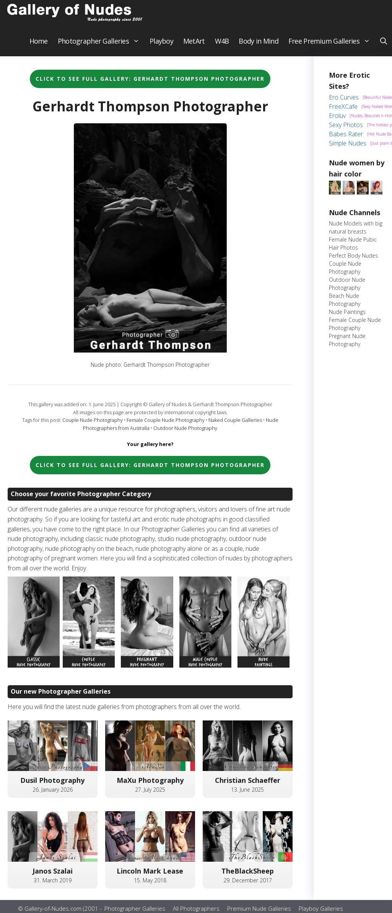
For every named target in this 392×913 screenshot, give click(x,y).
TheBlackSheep (247, 875)
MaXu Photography (150, 785)
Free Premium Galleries (331, 46)
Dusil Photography (52, 785)
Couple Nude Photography (92, 424)
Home (38, 46)
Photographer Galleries (101, 46)
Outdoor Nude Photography (185, 433)
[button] (383, 46)
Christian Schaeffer (247, 785)
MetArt (194, 46)
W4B (222, 46)
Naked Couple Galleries (235, 424)
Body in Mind (258, 46)
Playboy (161, 46)
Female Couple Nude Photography (166, 424)
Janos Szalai (53, 875)
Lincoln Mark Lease (150, 875)
